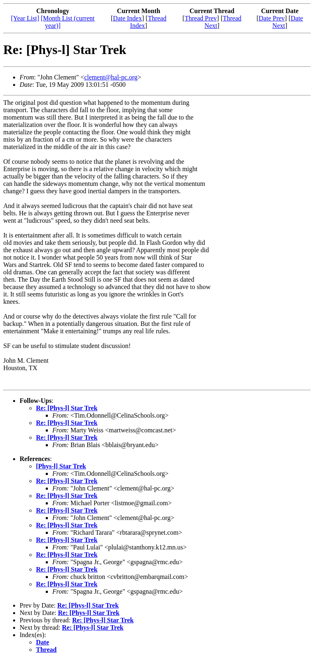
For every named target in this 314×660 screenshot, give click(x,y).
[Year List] (25, 18)
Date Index (127, 18)
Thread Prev (201, 18)
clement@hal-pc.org (110, 77)
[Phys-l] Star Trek (61, 466)
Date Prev (272, 18)
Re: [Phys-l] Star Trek (66, 408)
